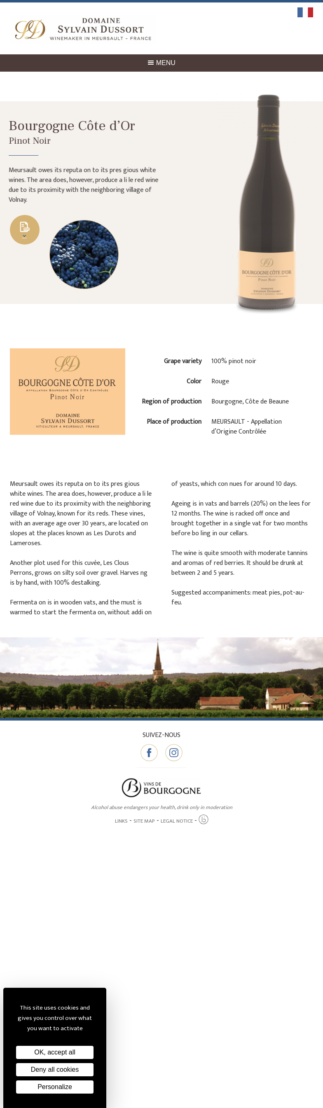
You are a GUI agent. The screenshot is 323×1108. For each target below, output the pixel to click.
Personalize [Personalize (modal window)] (54, 1086)
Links (121, 821)
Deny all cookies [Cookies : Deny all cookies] (55, 1069)
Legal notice (177, 821)
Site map (144, 821)
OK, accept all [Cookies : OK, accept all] (54, 1052)
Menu (161, 62)
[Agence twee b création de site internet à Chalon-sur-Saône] (203, 820)
